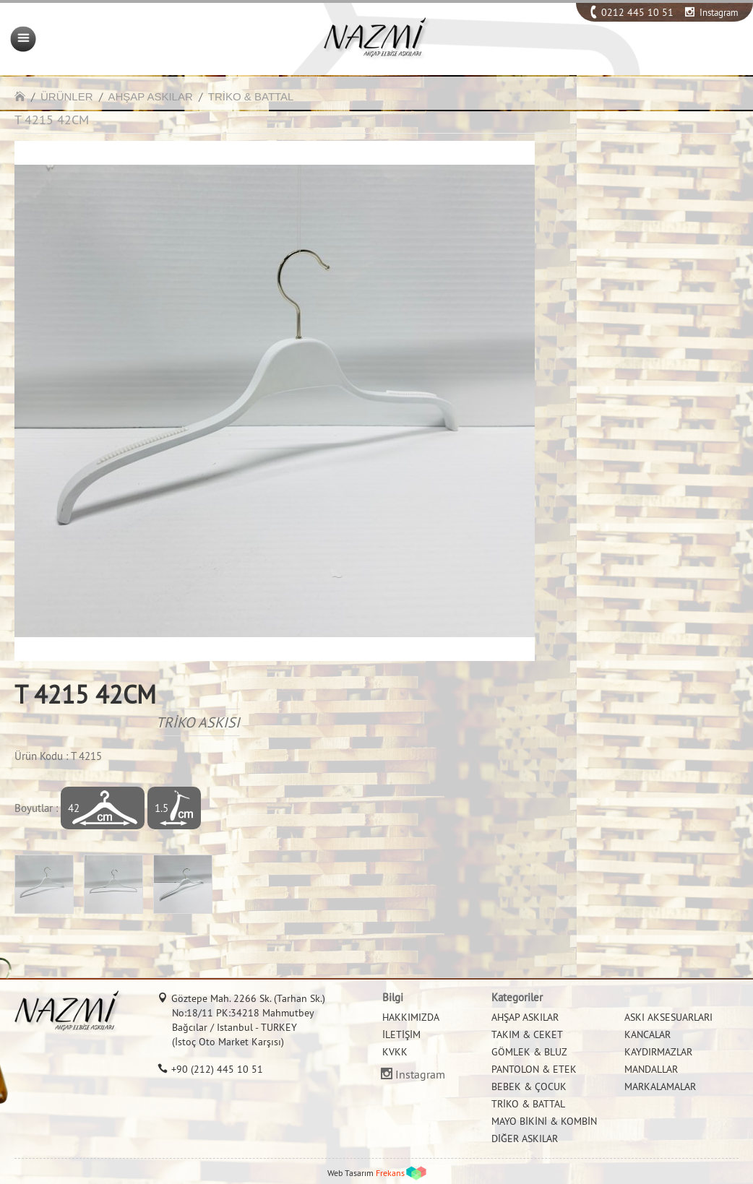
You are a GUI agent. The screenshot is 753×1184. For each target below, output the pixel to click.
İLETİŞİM (401, 1034)
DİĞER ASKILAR (524, 1138)
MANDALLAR (651, 1069)
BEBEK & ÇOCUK (529, 1086)
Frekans (390, 1172)
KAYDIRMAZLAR (658, 1051)
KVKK (395, 1051)
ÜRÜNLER (66, 96)
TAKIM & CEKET (527, 1034)
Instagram (719, 12)
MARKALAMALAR (660, 1086)
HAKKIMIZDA (410, 1017)
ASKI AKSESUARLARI (668, 1017)
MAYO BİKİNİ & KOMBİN (544, 1121)
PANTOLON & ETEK (534, 1069)
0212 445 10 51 (637, 12)
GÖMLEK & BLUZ (529, 1051)
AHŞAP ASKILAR (150, 96)
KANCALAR (647, 1034)
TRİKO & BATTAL (251, 96)
